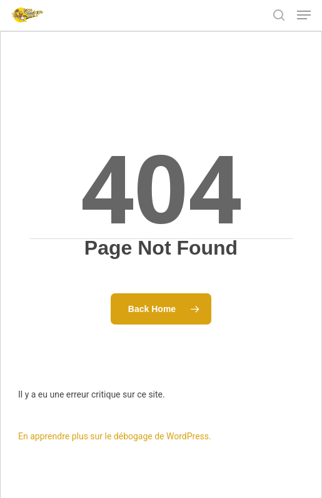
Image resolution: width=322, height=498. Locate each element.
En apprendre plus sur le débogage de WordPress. (114, 436)
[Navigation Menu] (304, 15)
